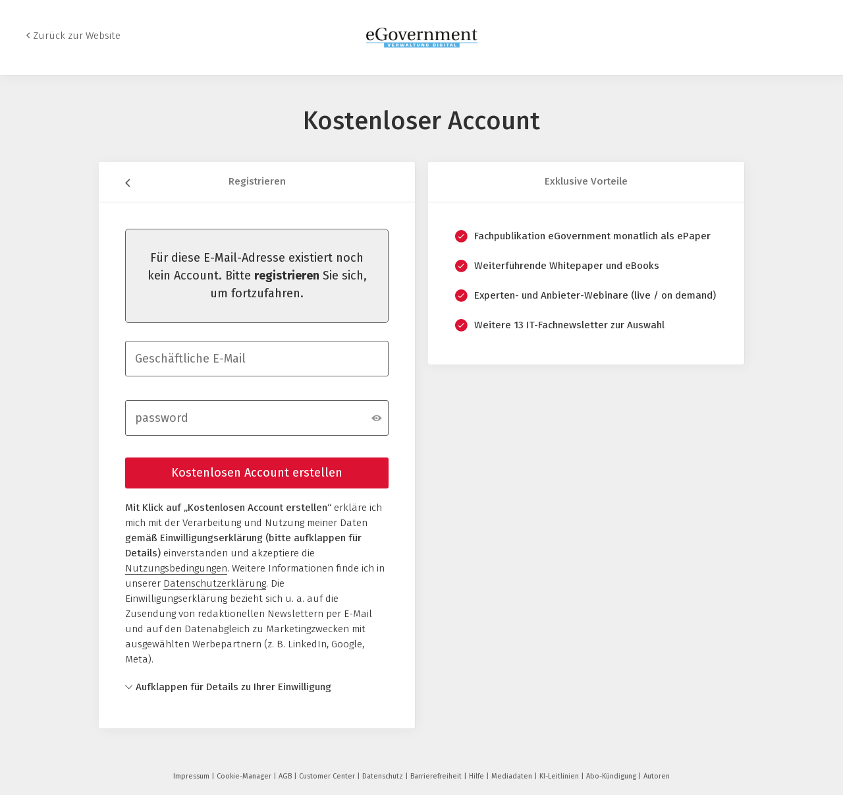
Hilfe (477, 776)
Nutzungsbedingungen (176, 568)
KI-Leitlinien (560, 776)
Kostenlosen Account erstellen (256, 472)
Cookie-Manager (245, 776)
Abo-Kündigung (612, 776)
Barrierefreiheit (437, 776)
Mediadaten (512, 776)
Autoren (656, 776)
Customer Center (328, 776)
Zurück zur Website (77, 36)
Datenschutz (383, 776)
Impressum (192, 776)
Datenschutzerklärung (214, 583)
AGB (286, 776)
